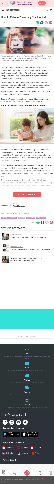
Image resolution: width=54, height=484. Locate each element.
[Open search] (47, 10)
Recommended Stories (13, 228)
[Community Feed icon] (39, 473)
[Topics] (27, 390)
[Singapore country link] (8, 447)
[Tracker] (27, 402)
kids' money (21, 217)
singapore (4, 217)
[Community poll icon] (50, 473)
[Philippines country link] (8, 453)
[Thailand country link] (22, 447)
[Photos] (27, 378)
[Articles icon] (14, 473)
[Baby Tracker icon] (27, 473)
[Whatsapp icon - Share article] (37, 22)
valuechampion (31, 217)
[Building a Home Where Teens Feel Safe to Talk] (24, 236)
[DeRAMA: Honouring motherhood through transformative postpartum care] (27, 259)
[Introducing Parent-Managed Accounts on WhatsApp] (26, 248)
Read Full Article (27, 194)
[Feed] (27, 352)
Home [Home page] (2, 213)
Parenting (9, 213)
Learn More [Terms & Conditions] (41, 479)
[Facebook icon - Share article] (41, 22)
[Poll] (27, 366)
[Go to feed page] (13, 10)
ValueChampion (19, 206)
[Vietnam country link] (36, 453)
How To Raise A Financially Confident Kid (26, 213)
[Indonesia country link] (36, 447)
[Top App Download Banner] (27, 3)
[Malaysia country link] (23, 453)
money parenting (41, 217)
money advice (12, 217)
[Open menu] (3, 10)
